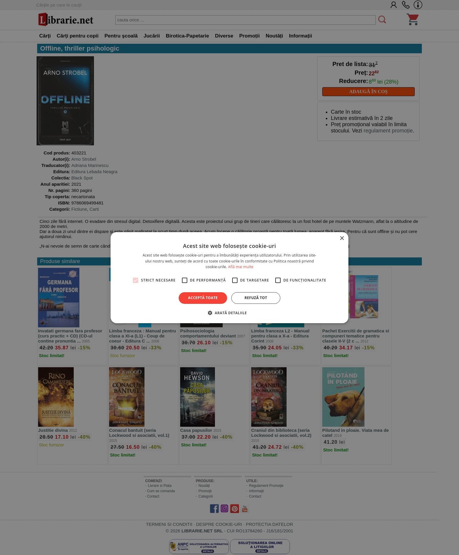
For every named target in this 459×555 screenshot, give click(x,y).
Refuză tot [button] (255, 297)
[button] (229, 313)
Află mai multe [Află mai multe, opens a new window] (240, 266)
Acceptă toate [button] (203, 297)
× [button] (341, 238)
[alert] (229, 277)
